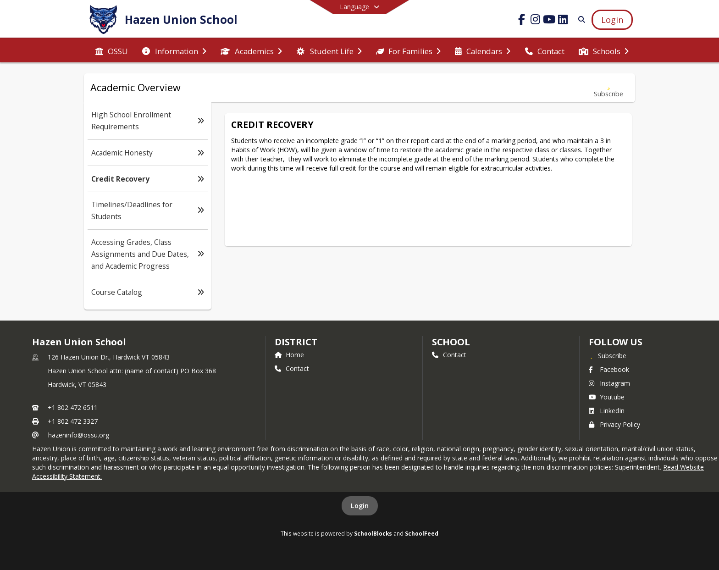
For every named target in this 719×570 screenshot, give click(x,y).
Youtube (607, 397)
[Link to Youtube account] (549, 21)
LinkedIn (607, 410)
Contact (292, 368)
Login (360, 505)
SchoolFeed (421, 533)
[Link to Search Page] (580, 19)
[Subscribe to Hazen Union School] (607, 355)
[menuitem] (112, 50)
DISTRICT (296, 342)
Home (289, 354)
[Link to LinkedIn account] (563, 21)
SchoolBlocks (373, 533)
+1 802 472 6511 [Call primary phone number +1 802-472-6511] (73, 407)
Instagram (609, 383)
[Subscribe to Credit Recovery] (608, 87)
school (451, 342)
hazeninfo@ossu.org (78, 435)
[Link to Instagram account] (535, 21)
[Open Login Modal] (612, 20)
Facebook (609, 369)
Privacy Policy (614, 424)
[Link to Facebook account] (522, 21)
